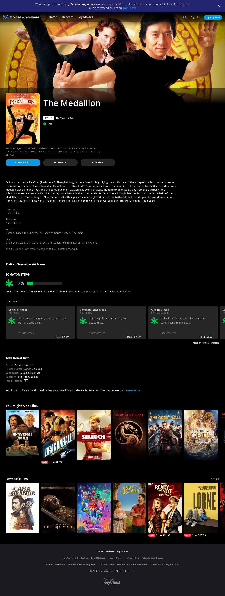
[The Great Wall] (165, 435)
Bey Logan (77, 232)
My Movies (85, 17)
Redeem (67, 17)
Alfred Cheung (13, 223)
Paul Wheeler (45, 232)
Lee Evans (25, 242)
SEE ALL (215, 479)
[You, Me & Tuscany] (129, 508)
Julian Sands (53, 242)
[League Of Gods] (201, 435)
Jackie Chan (12, 242)
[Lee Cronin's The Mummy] (58, 508)
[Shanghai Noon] (22, 435)
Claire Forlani (39, 242)
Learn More (133, 390)
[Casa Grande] (22, 508)
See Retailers (23, 162)
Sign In (195, 17)
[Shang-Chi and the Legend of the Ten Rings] (94, 435)
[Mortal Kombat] (129, 435)
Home (53, 17)
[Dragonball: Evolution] (58, 437)
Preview (60, 162)
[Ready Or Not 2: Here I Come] (165, 510)
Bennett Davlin (62, 232)
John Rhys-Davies (71, 242)
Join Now (129, 8)
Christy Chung (89, 242)
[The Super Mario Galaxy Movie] (94, 508)
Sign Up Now (213, 17)
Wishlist (98, 162)
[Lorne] (201, 510)
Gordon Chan (13, 213)
